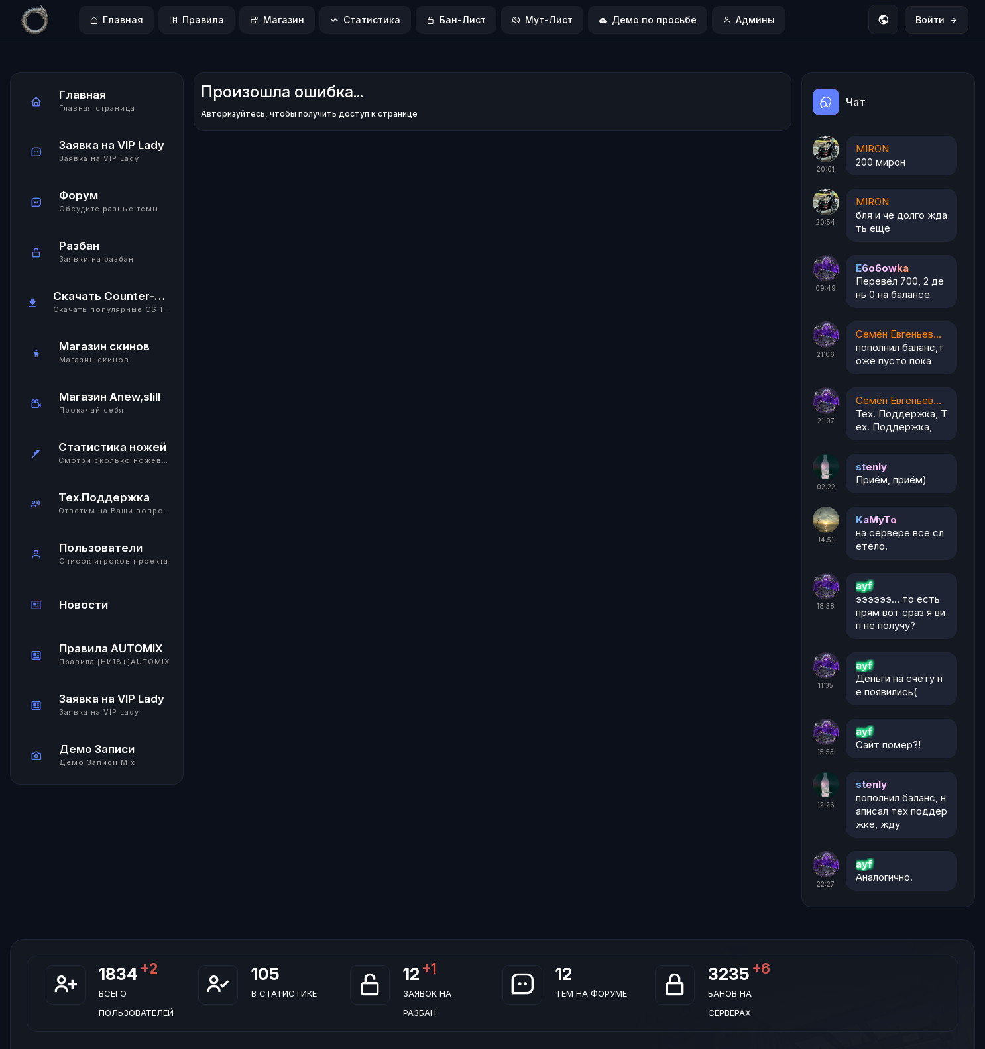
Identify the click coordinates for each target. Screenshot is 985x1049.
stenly (871, 466)
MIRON (872, 148)
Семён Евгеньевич (899, 334)
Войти (936, 19)
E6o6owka (882, 268)
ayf (864, 585)
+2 (149, 968)
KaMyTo (876, 519)
